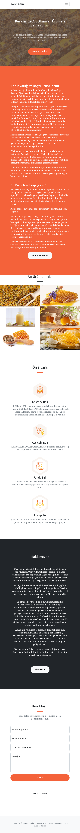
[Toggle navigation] (66, 4)
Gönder (40, 778)
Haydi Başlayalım (40, 255)
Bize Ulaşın (40, 670)
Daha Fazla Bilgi (40, 51)
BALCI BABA (17, 4)
